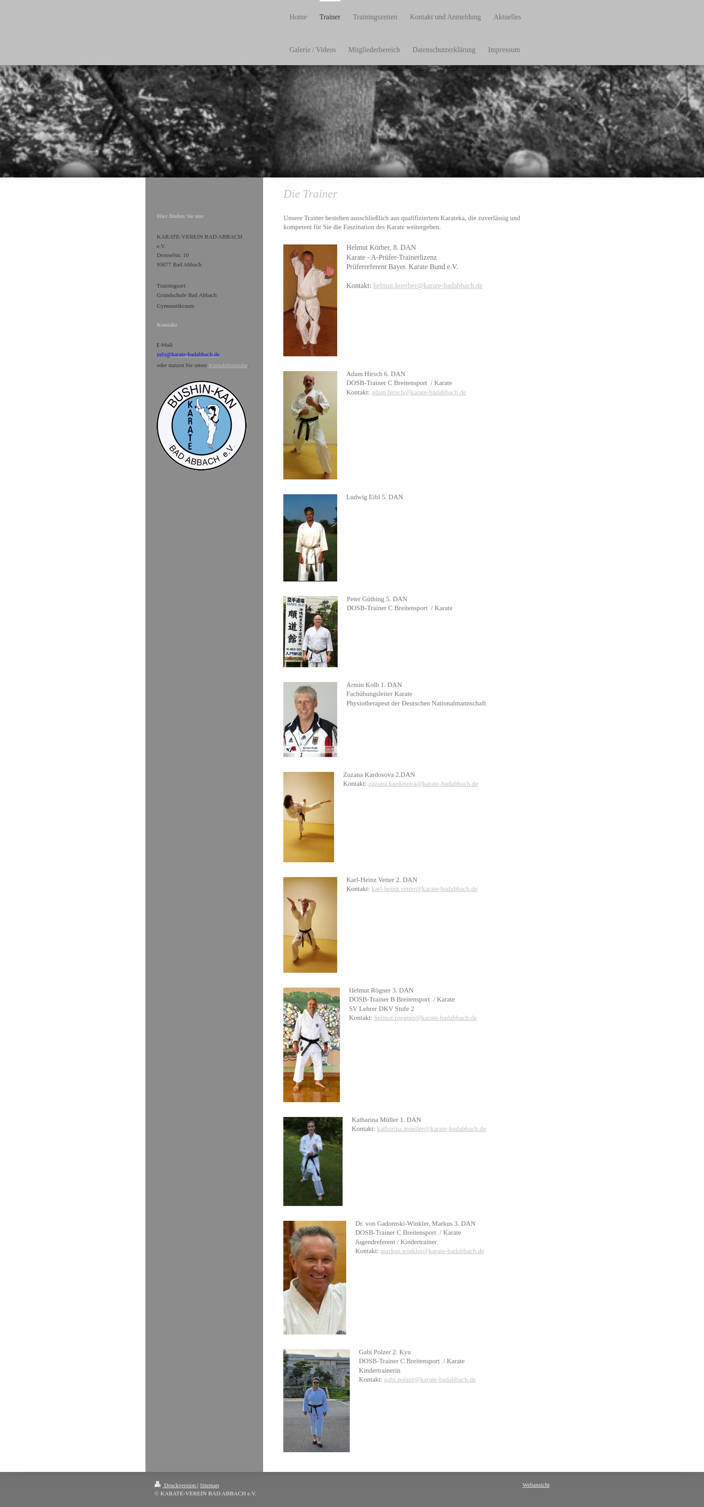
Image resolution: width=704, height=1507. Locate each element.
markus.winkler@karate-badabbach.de (432, 1250)
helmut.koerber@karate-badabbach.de (428, 285)
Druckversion (175, 1485)
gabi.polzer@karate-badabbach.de (430, 1379)
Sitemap (209, 1485)
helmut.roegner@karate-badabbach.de (425, 1017)
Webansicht (536, 1484)
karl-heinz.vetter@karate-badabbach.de (424, 888)
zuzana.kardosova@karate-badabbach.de (423, 783)
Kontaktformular (228, 365)
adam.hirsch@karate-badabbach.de (418, 392)
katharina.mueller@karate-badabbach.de (431, 1128)
